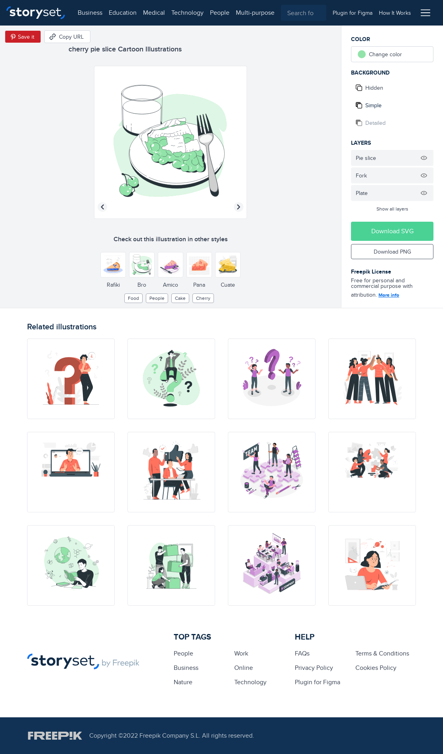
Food (133, 298)
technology (187, 12)
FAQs (302, 653)
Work (241, 653)
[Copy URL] (67, 36)
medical (154, 12)
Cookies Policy (375, 667)
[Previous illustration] (102, 207)
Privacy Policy (314, 667)
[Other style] (113, 265)
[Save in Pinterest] (23, 36)
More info (388, 295)
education (123, 12)
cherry (203, 298)
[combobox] (303, 13)
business (90, 12)
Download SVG (392, 231)
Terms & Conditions (382, 653)
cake (180, 298)
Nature (183, 682)
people (219, 12)
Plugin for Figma (317, 682)
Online (243, 667)
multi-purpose (255, 12)
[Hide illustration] (424, 158)
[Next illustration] (238, 207)
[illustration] (71, 379)
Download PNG (392, 252)
